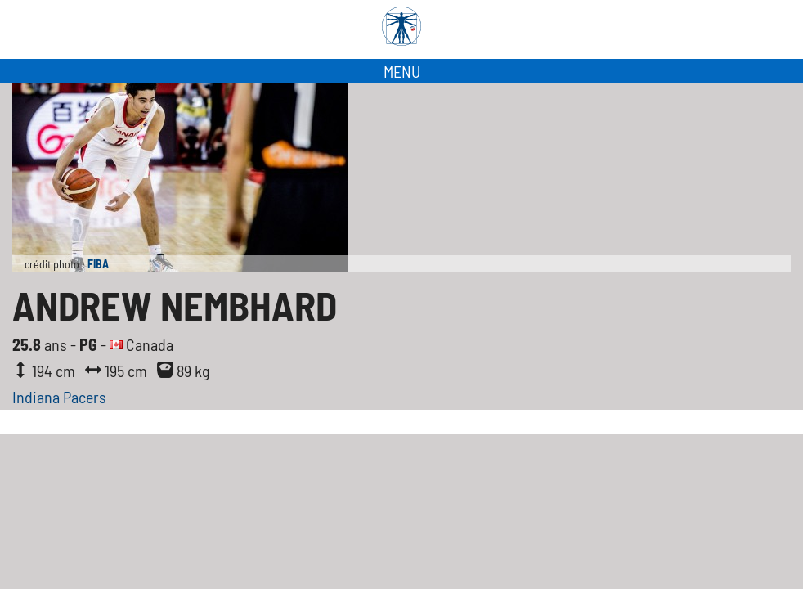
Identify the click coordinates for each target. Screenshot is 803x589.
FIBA (98, 264)
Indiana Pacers (59, 397)
